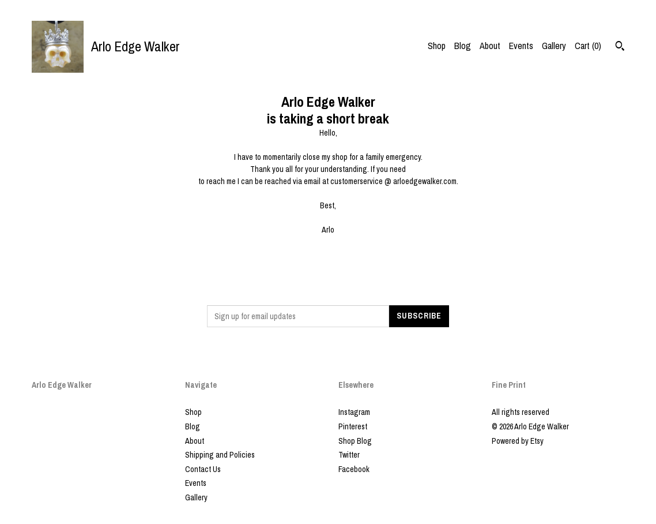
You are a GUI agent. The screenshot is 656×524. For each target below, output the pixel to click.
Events (521, 45)
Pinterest (352, 426)
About (490, 45)
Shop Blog (355, 441)
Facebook (354, 469)
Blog (462, 45)
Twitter (349, 455)
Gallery (554, 45)
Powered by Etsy (518, 441)
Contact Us (203, 469)
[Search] (620, 47)
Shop (437, 45)
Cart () (588, 45)
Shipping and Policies (220, 455)
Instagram (354, 412)
